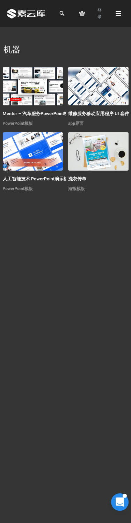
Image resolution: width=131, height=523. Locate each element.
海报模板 (76, 188)
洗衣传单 (77, 178)
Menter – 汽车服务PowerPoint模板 (38, 113)
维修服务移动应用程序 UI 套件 (98, 113)
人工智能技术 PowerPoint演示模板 (38, 178)
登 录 (99, 13)
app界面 (75, 123)
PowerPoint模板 (18, 123)
